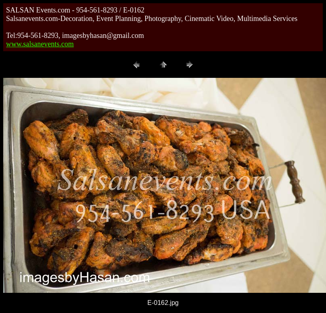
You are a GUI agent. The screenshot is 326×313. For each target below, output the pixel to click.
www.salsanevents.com (40, 44)
